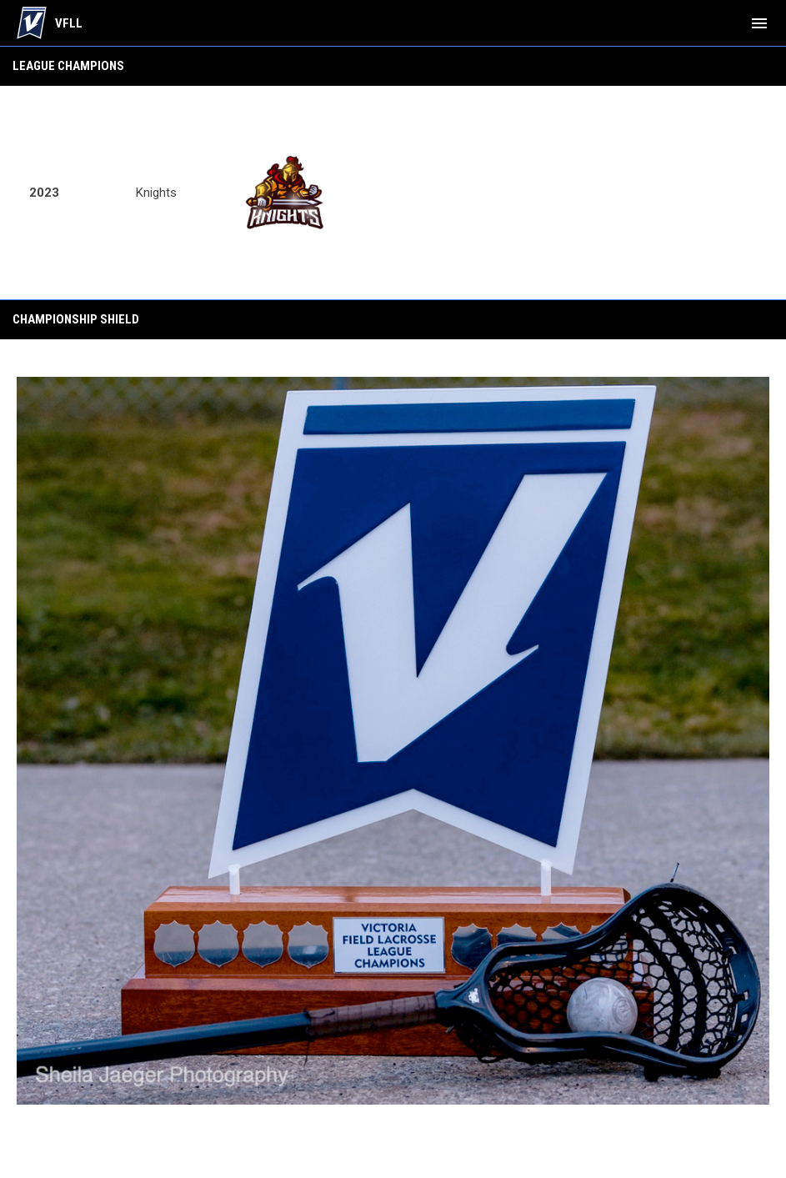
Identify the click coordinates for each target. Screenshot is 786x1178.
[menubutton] (759, 23)
